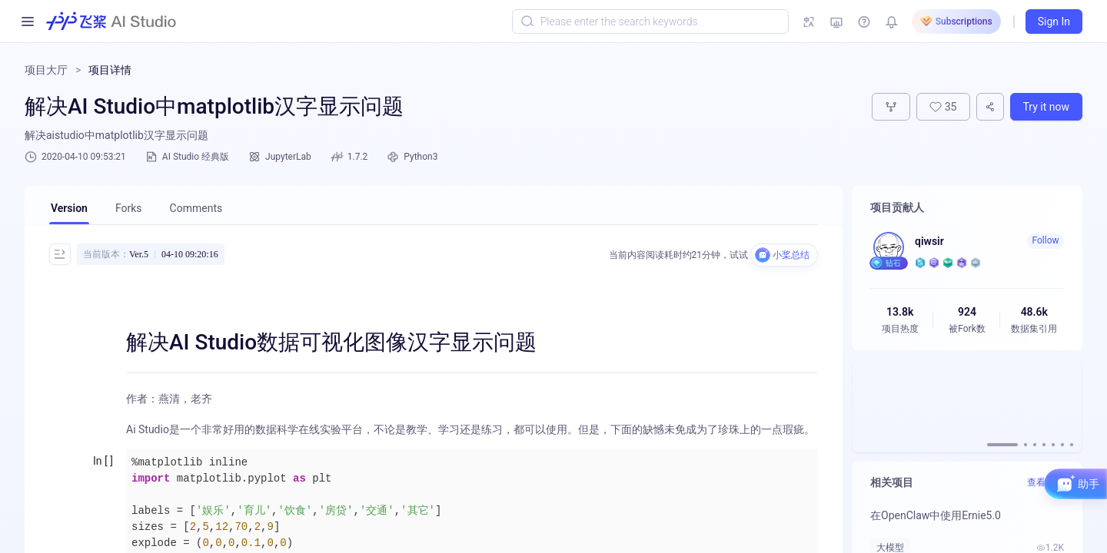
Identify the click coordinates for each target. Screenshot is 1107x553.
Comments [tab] (196, 208)
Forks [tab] (128, 208)
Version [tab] (69, 208)
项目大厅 (46, 70)
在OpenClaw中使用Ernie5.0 (935, 515)
